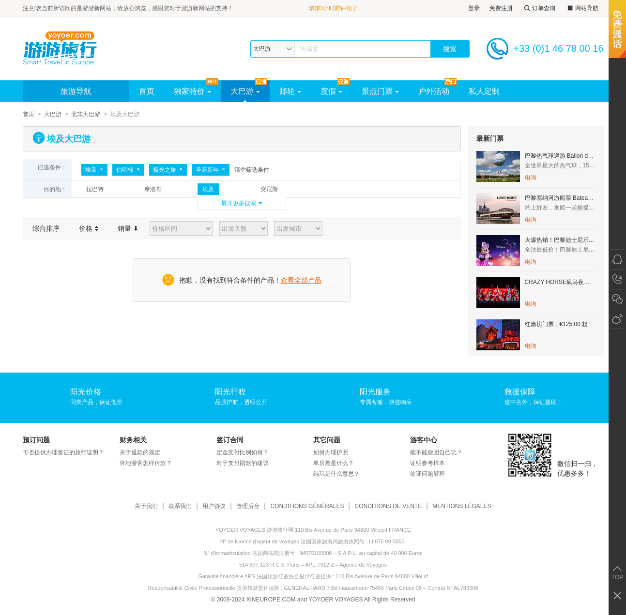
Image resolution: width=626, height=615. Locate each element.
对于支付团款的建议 (242, 463)
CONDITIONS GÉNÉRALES (307, 506)
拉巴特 (95, 189)
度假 (331, 91)
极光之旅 (168, 169)
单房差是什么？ (333, 463)
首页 (146, 91)
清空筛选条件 (251, 169)
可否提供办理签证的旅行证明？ (63, 452)
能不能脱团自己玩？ (436, 452)
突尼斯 (269, 189)
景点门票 (380, 91)
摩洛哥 (153, 189)
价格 (89, 228)
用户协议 (214, 506)
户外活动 (433, 91)
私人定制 (484, 91)
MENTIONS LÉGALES (461, 506)
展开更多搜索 (238, 203)
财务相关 (133, 440)
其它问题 (326, 440)
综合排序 (46, 228)
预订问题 (36, 440)
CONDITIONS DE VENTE (388, 506)
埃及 (94, 169)
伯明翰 (128, 169)
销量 (127, 228)
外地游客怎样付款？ (146, 463)
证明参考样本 (427, 463)
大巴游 (245, 91)
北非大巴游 (85, 114)
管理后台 (248, 506)
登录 (474, 8)
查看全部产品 (301, 280)
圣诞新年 (211, 169)
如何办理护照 (330, 452)
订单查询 (538, 8)
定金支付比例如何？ (242, 452)
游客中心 (423, 440)
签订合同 (230, 440)
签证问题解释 (427, 473)
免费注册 (501, 8)
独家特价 (192, 91)
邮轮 (290, 91)
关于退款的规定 (140, 452)
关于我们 (146, 506)
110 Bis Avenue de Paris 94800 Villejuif (382, 576)
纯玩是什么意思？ (336, 473)
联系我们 (180, 506)
